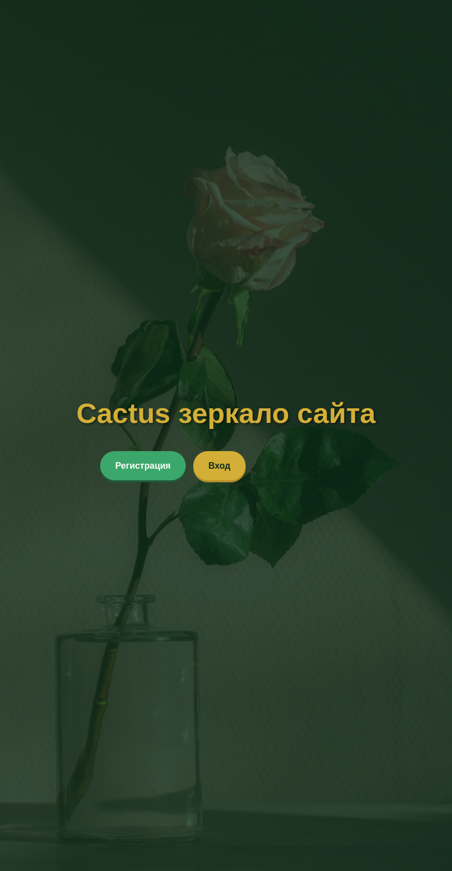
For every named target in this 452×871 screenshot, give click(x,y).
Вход (219, 466)
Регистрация (143, 466)
